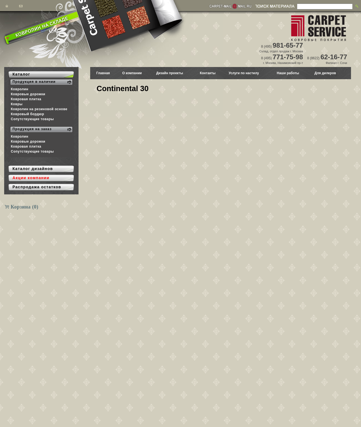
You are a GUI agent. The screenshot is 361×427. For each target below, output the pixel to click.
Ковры (16, 104)
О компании (132, 73)
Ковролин (19, 89)
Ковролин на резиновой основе (39, 109)
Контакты (208, 73)
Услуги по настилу (244, 73)
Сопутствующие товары (32, 119)
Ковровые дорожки (28, 94)
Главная (103, 73)
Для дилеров (325, 73)
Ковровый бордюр (27, 114)
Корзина (25, 207)
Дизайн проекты (169, 73)
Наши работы (288, 73)
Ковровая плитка (26, 99)
